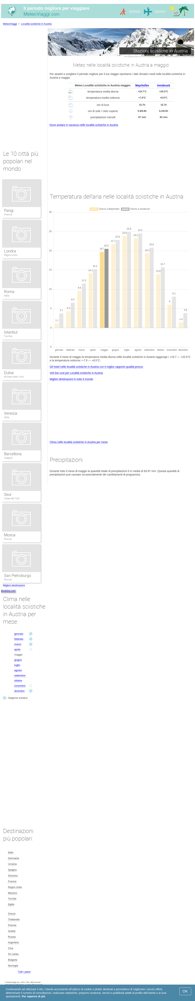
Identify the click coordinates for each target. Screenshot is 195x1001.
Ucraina (12, 864)
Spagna (8, 457)
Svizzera (13, 875)
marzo (17, 644)
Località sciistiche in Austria (36, 23)
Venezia (10, 413)
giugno (18, 659)
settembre (19, 675)
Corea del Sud (11, 498)
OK (185, 991)
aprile (17, 649)
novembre (19, 685)
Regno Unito (11, 255)
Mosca (9, 535)
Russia (8, 538)
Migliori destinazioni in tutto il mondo (71, 379)
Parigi (9, 210)
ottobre (18, 680)
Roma (9, 291)
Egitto (11, 904)
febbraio (18, 639)
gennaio (18, 633)
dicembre (19, 690)
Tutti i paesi (24, 971)
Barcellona (13, 454)
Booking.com (8, 590)
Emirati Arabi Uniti (14, 376)
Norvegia (13, 965)
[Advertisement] (121, 156)
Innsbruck (163, 85)
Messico (12, 892)
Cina (10, 948)
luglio (17, 665)
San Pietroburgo (17, 575)
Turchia (8, 336)
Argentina (13, 942)
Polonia (12, 925)
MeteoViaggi (10, 23)
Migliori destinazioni (14, 585)
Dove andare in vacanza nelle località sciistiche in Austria (84, 125)
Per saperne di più (33, 996)
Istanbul (10, 332)
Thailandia (13, 919)
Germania (13, 858)
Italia (6, 295)
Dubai (9, 372)
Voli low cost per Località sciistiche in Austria (76, 372)
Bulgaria (12, 959)
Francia (8, 214)
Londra (10, 251)
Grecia (11, 913)
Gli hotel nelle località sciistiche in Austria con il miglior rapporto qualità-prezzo (96, 366)
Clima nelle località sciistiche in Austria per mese (79, 442)
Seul (7, 494)
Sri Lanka (13, 954)
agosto (18, 670)
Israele (11, 931)
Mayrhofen (142, 85)
